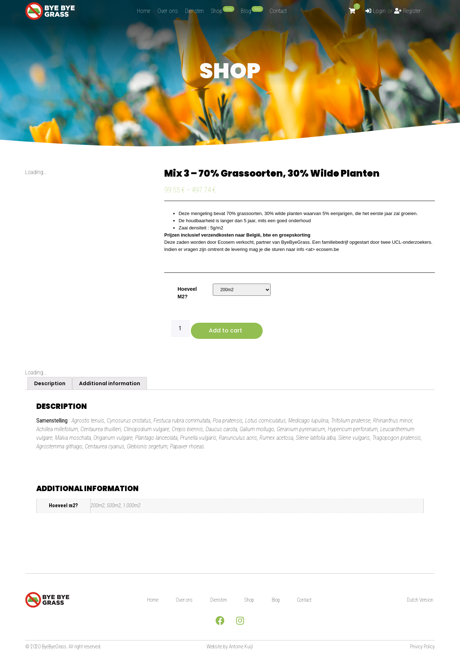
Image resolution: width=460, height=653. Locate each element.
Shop (249, 600)
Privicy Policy (422, 647)
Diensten (218, 600)
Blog (276, 600)
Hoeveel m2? (187, 292)
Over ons (183, 600)
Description (49, 383)
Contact (305, 600)
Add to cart (225, 330)
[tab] (49, 383)
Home (151, 600)
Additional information (109, 383)
